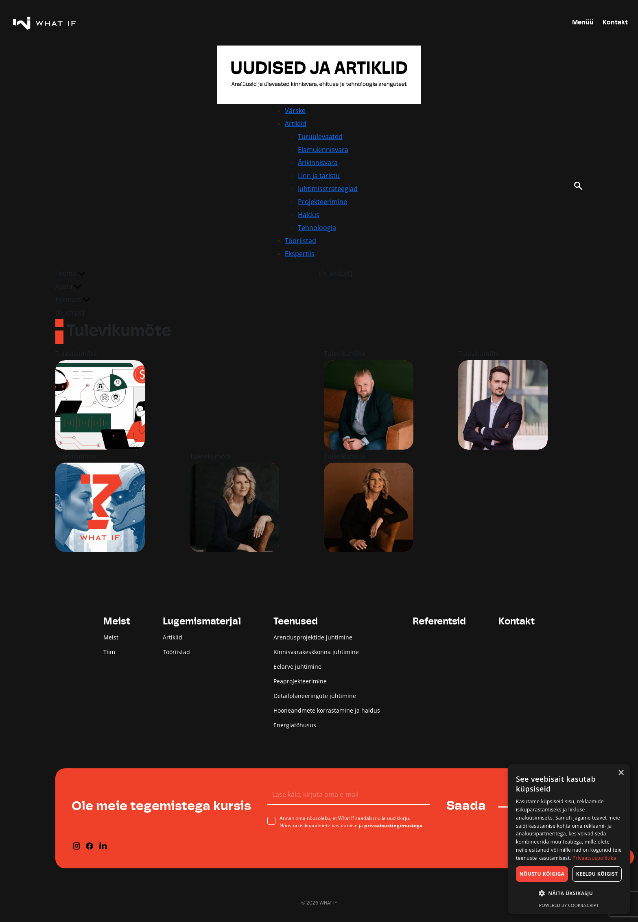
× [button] (621, 773)
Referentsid (439, 622)
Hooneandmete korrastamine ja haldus (326, 710)
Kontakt (615, 23)
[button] (569, 893)
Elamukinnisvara (323, 149)
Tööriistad (300, 240)
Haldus (308, 214)
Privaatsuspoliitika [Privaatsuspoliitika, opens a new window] (594, 858)
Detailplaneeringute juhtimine (314, 696)
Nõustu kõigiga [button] (542, 873)
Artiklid (295, 123)
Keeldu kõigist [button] (597, 873)
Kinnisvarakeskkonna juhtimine (316, 652)
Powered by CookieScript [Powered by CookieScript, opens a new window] (569, 905)
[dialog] (569, 839)
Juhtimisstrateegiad (328, 188)
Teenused (295, 622)
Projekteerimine (322, 201)
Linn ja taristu (319, 175)
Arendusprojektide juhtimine (312, 637)
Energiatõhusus (294, 725)
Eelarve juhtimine (297, 666)
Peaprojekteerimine (300, 681)
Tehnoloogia (317, 227)
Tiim (109, 652)
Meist (116, 622)
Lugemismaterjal (202, 622)
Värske (295, 110)
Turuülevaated (320, 136)
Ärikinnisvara (318, 162)
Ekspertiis (300, 253)
